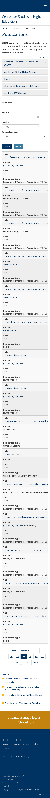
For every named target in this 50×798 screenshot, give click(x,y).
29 (31, 657)
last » (36, 663)
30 (37, 657)
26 (12, 657)
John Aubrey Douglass (13, 165)
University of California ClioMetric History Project (23, 696)
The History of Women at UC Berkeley (22, 703)
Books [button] (7, 79)
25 (43, 651)
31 (43, 657)
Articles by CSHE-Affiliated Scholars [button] (20, 72)
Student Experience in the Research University (21, 680)
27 (18, 657)
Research (6, 675)
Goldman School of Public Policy (17, 757)
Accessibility (7, 779)
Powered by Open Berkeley (13, 776)
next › (27, 663)
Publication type (10, 131)
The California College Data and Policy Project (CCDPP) (22, 688)
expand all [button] (43, 57)
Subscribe (15, 744)
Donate (26, 744)
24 (37, 651)
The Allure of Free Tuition (14, 355)
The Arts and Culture (12, 454)
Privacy (5, 786)
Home (4, 28)
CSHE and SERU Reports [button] (15, 93)
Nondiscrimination (10, 783)
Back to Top (43, 794)
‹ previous (25, 651)
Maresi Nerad (9, 330)
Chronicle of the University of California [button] (22, 86)
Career (6, 749)
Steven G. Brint (10, 264)
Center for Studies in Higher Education (22, 19)
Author (5, 112)
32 (18, 663)
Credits (35, 744)
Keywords (7, 102)
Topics (5, 122)
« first (14, 651)
